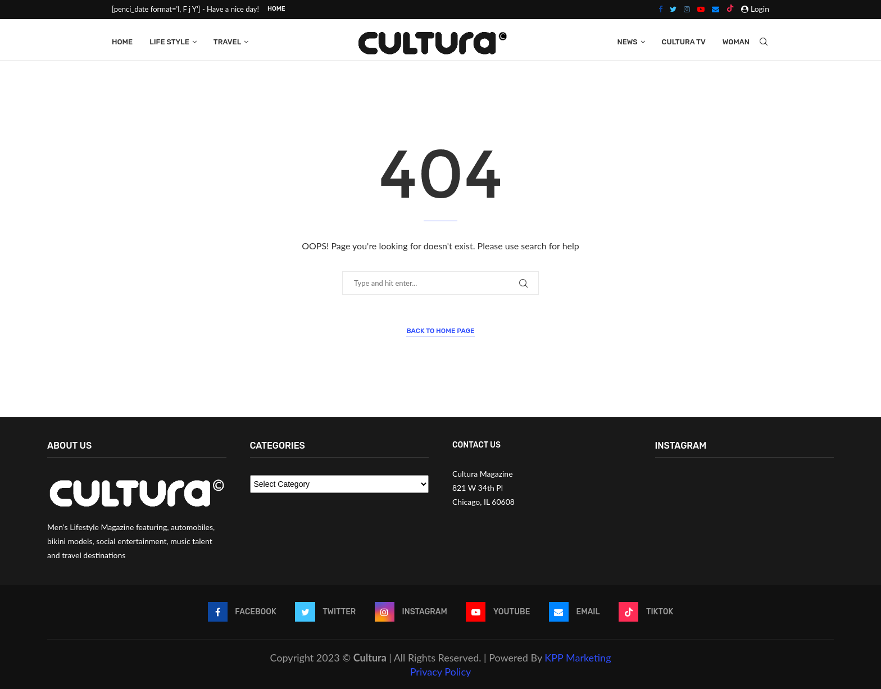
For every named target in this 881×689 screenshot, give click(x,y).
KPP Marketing (577, 656)
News (627, 40)
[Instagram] (687, 9)
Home (276, 8)
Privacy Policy (440, 670)
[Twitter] (673, 9)
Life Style (169, 40)
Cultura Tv (684, 40)
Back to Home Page (440, 330)
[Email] (715, 9)
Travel (227, 40)
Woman (736, 40)
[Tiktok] (730, 9)
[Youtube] (701, 9)
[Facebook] (660, 9)
